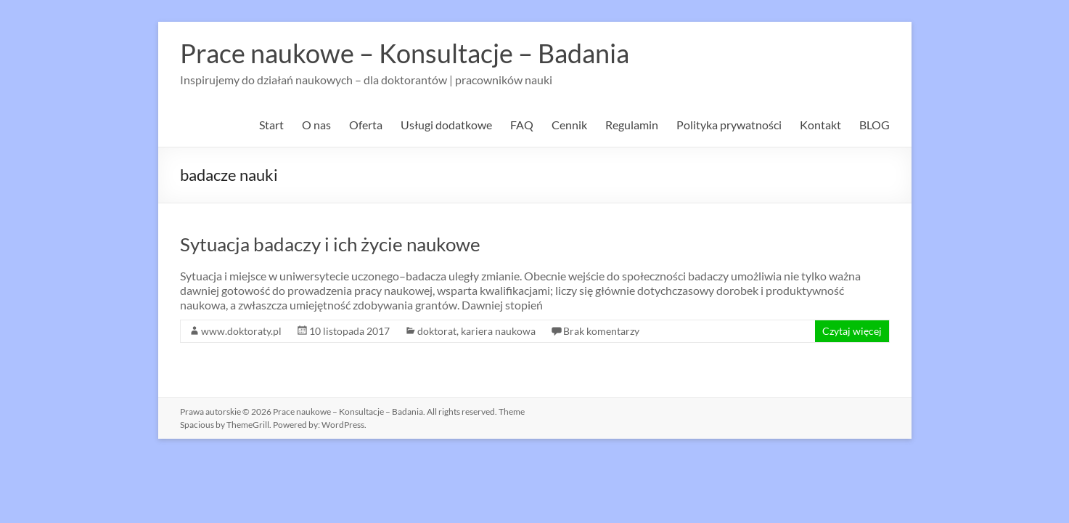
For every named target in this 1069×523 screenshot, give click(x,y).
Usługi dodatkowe (446, 124)
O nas (316, 124)
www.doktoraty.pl (241, 331)
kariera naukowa (498, 331)
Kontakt (820, 124)
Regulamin (631, 124)
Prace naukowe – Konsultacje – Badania (404, 53)
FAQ (521, 124)
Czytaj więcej (852, 331)
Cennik (569, 124)
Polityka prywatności (729, 124)
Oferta (365, 124)
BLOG (874, 124)
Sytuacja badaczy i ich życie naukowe (330, 244)
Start (271, 124)
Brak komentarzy (601, 331)
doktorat (436, 331)
